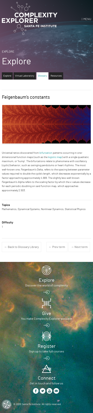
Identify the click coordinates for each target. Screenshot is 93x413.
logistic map (55, 157)
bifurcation (45, 153)
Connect (46, 378)
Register (46, 346)
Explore (8, 51)
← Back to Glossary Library (21, 247)
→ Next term (79, 247)
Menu (87, 19)
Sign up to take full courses (46, 351)
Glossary (42, 76)
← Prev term (57, 247)
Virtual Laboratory (24, 76)
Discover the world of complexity (46, 285)
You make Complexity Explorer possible (46, 318)
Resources (56, 76)
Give (46, 313)
